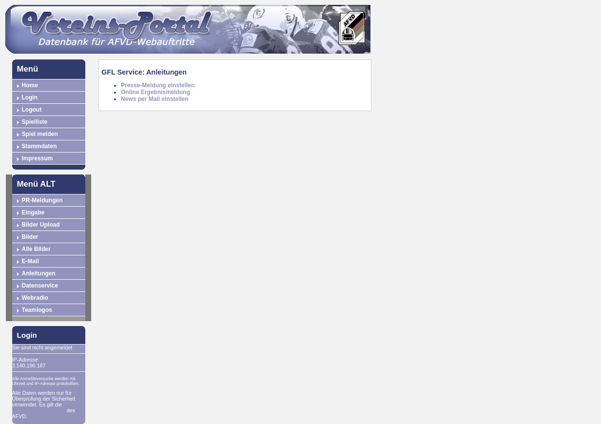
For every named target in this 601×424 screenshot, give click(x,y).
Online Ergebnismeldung (155, 92)
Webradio (35, 297)
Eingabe (33, 212)
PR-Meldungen (42, 200)
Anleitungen (39, 273)
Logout (32, 109)
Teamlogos (37, 310)
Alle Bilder (36, 249)
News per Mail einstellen (155, 99)
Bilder (30, 236)
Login (30, 97)
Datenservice (40, 285)
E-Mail (30, 261)
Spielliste (35, 121)
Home (30, 85)
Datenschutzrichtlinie (38, 410)
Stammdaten (39, 146)
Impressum (37, 158)
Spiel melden (40, 134)
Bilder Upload (41, 224)
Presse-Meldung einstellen (157, 85)
